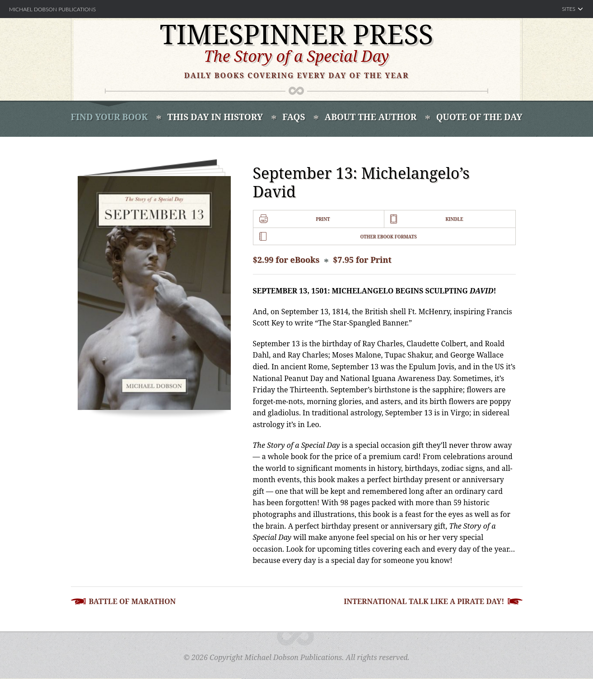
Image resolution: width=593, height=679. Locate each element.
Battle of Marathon (132, 601)
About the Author (370, 117)
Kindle (454, 219)
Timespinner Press (297, 33)
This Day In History (215, 117)
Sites (568, 8)
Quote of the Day (479, 117)
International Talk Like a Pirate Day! (424, 601)
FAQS (293, 117)
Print (323, 219)
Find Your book (109, 117)
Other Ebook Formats (388, 236)
